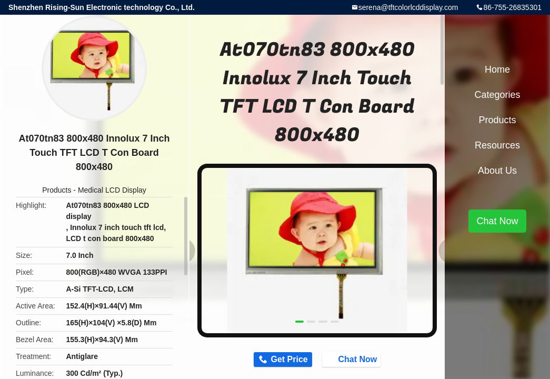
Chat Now (357, 360)
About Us (497, 170)
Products (56, 190)
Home (497, 69)
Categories (497, 94)
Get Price (284, 360)
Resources (497, 145)
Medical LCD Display (112, 190)
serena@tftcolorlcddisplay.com (408, 7)
